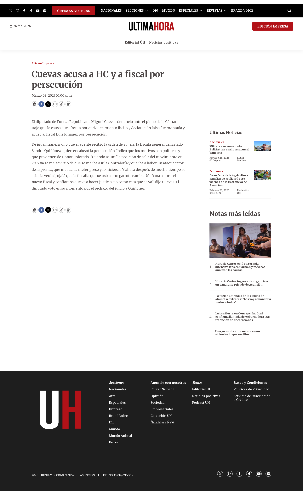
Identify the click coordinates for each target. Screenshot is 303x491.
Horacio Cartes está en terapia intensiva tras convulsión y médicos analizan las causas (240, 267)
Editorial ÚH (135, 42)
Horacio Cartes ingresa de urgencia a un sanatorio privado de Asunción (241, 283)
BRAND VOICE (242, 10)
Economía (216, 171)
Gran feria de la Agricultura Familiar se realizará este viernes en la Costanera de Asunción (228, 180)
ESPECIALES (188, 10)
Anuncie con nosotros (168, 383)
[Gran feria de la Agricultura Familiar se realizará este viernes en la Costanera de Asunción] (262, 175)
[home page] (151, 26)
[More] (147, 10)
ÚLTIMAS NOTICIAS (73, 11)
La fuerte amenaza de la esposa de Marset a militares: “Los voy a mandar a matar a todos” (243, 299)
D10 (155, 10)
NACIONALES (111, 10)
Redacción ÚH (243, 191)
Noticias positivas (163, 42)
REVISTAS (214, 10)
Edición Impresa (43, 63)
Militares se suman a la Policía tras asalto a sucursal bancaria (229, 150)
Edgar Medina (241, 159)
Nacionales (216, 142)
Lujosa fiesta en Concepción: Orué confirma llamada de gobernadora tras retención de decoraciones (242, 317)
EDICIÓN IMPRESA (272, 26)
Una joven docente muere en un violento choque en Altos (237, 333)
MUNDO (168, 10)
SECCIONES (135, 10)
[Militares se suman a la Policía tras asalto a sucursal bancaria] (262, 146)
